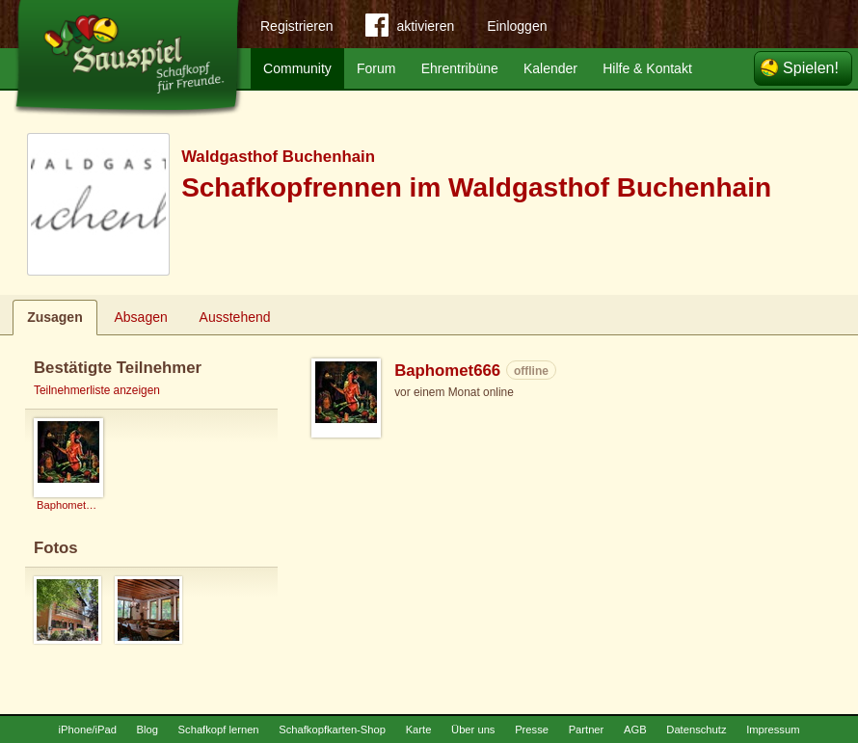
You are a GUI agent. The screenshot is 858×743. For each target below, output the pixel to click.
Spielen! (811, 68)
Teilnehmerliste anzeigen (97, 390)
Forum (376, 68)
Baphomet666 (447, 370)
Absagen (141, 317)
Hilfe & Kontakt (647, 68)
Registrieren (296, 26)
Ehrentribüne (459, 68)
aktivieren (409, 29)
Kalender (550, 68)
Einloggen (517, 26)
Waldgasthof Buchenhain (278, 156)
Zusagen (55, 317)
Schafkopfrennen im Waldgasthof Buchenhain (476, 187)
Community (297, 68)
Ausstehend (235, 317)
